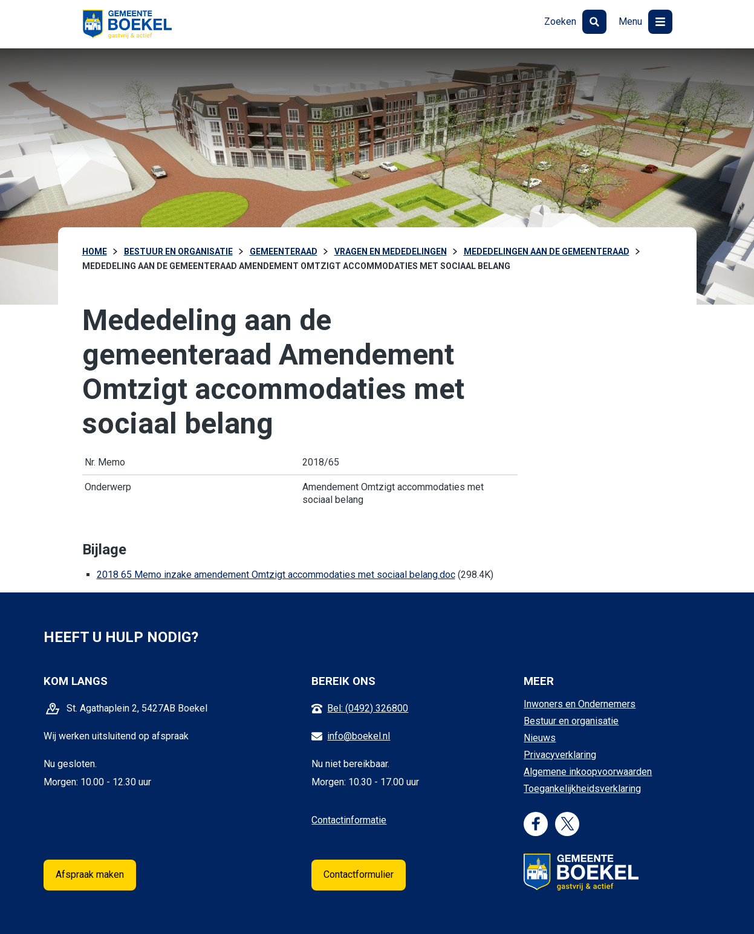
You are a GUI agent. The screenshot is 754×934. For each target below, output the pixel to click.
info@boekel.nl (358, 736)
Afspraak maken (90, 874)
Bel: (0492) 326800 (367, 708)
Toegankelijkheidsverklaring (582, 788)
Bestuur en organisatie (571, 721)
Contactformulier (358, 874)
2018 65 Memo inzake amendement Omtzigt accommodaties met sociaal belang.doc (276, 574)
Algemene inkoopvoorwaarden (588, 771)
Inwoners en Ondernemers (579, 704)
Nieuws (540, 738)
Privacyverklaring (560, 754)
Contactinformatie (348, 820)
